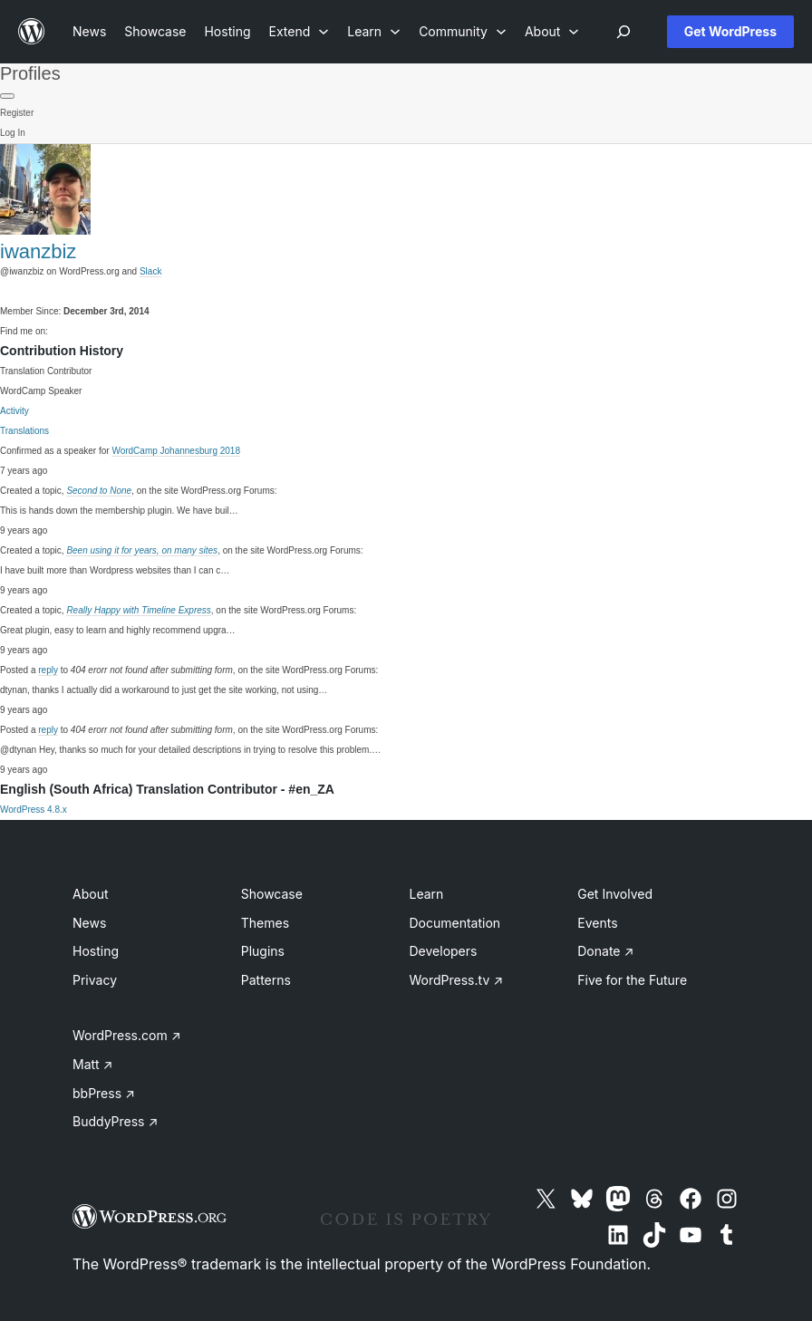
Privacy (94, 980)
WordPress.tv (457, 980)
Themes (265, 922)
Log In (12, 133)
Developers (444, 951)
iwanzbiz (38, 251)
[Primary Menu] (7, 96)
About (90, 894)
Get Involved (614, 894)
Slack (150, 271)
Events (597, 922)
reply (48, 670)
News (89, 922)
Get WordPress (730, 31)
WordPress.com (126, 1035)
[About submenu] (552, 31)
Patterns (266, 980)
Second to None (98, 491)
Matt (92, 1064)
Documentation (455, 922)
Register (17, 113)
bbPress (103, 1093)
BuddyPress (115, 1121)
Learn (427, 894)
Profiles (30, 73)
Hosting (95, 951)
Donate (605, 951)
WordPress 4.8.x (33, 810)
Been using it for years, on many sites (142, 550)
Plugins (263, 951)
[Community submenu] (463, 31)
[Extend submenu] (299, 31)
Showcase (272, 894)
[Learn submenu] (374, 31)
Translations (24, 431)
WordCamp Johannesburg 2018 (175, 451)
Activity (14, 411)
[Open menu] (623, 31)
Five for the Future (632, 980)
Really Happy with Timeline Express (138, 610)
